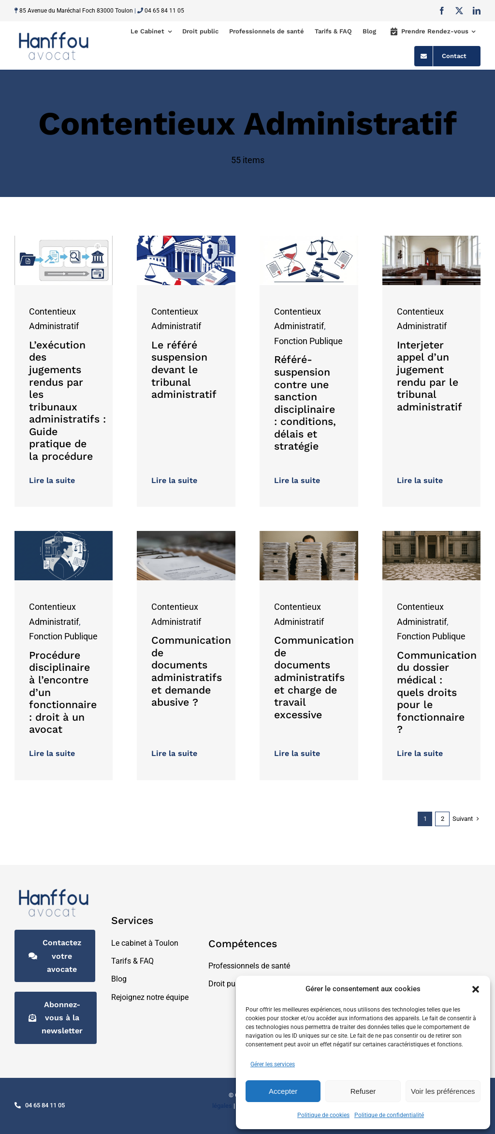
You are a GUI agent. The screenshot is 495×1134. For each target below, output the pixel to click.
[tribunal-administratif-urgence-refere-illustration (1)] (186, 240)
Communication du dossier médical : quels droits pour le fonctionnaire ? (437, 692)
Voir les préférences (443, 1091)
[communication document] (309, 535)
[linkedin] (476, 11)
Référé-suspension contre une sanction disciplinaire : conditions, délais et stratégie (305, 402)
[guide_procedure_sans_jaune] (64, 240)
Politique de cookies (323, 1115)
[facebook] (442, 11)
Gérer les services (272, 1064)
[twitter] (459, 11)
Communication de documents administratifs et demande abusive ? (191, 671)
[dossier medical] (431, 535)
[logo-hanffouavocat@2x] (54, 32)
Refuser (363, 1091)
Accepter (283, 1091)
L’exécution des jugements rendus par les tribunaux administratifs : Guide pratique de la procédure (67, 400)
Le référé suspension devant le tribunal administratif (184, 369)
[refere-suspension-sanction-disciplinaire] (309, 240)
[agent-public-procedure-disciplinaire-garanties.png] (64, 535)
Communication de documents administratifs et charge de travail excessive (314, 677)
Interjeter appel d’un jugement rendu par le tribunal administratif (429, 376)
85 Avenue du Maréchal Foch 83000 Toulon (76, 10)
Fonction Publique (308, 341)
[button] (475, 989)
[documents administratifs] (186, 535)
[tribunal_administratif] (431, 240)
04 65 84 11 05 (164, 10)
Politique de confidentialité (389, 1115)
